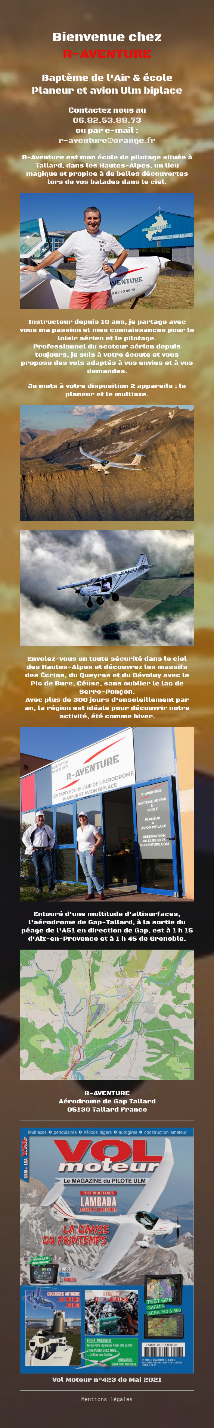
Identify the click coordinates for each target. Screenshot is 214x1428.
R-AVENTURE (107, 54)
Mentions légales (107, 1399)
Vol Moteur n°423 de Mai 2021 (107, 1375)
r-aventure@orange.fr (107, 140)
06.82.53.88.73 (107, 120)
